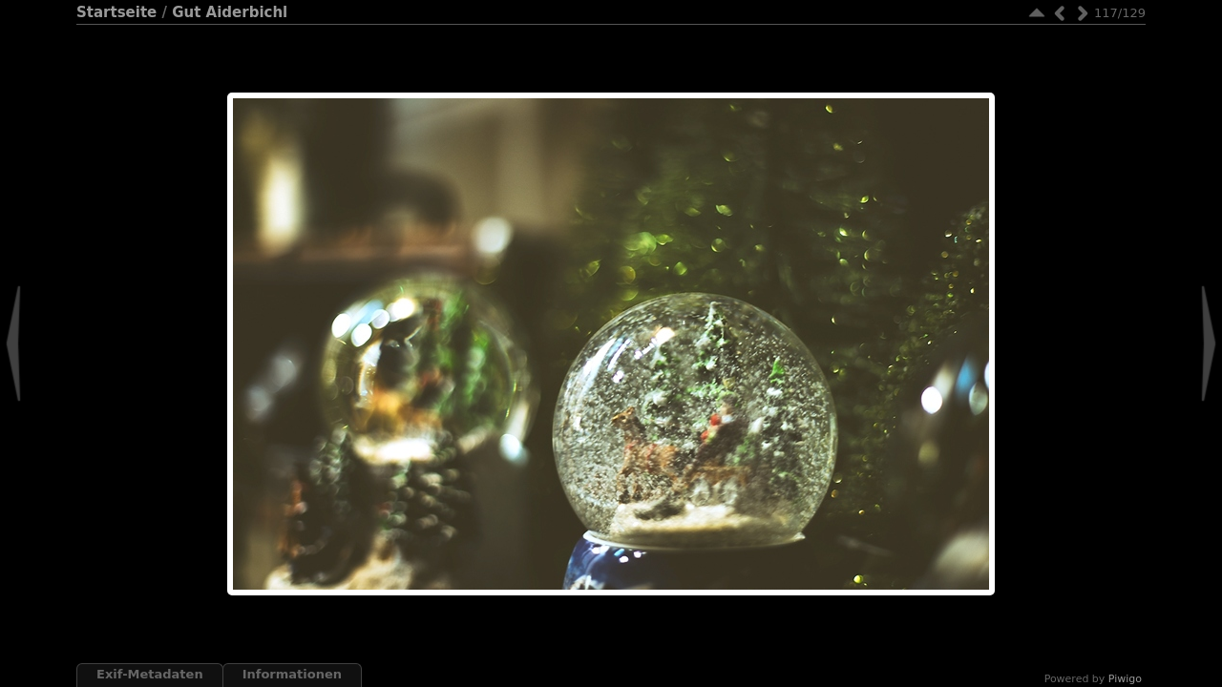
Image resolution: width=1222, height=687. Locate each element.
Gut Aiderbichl (229, 12)
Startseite (116, 12)
